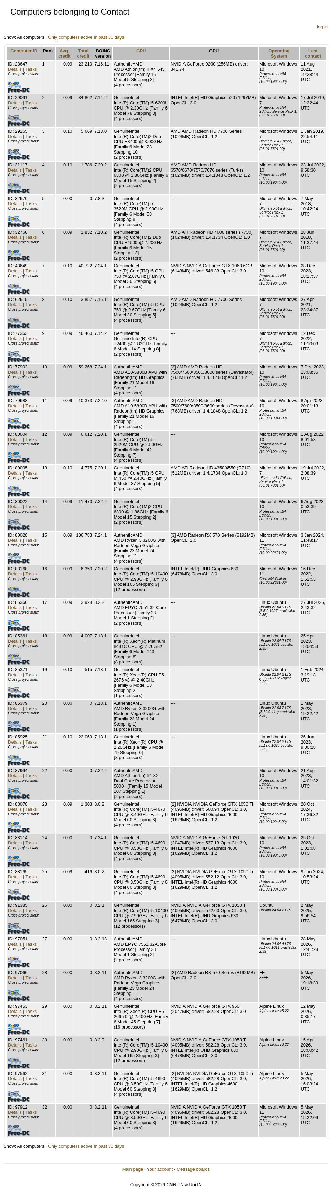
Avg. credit (64, 53)
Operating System (278, 53)
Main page (132, 1169)
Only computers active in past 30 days (86, 37)
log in (322, 26)
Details (15, 69)
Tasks (31, 69)
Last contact (313, 53)
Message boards (193, 1169)
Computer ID (23, 50)
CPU (141, 50)
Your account (160, 1169)
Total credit (83, 53)
